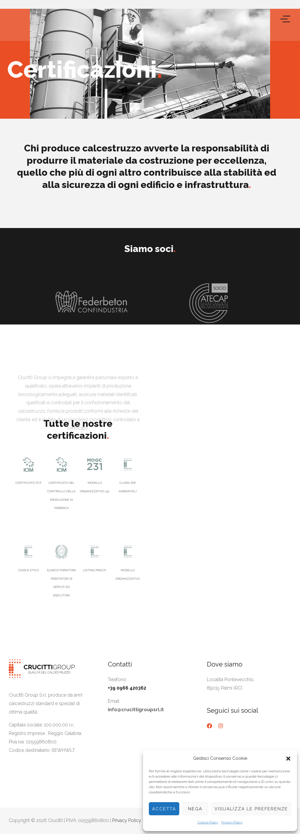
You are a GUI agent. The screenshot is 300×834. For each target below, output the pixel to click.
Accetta (164, 808)
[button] (288, 759)
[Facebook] (209, 725)
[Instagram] (220, 725)
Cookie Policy (207, 822)
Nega (195, 808)
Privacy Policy (232, 822)
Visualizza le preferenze (251, 808)
